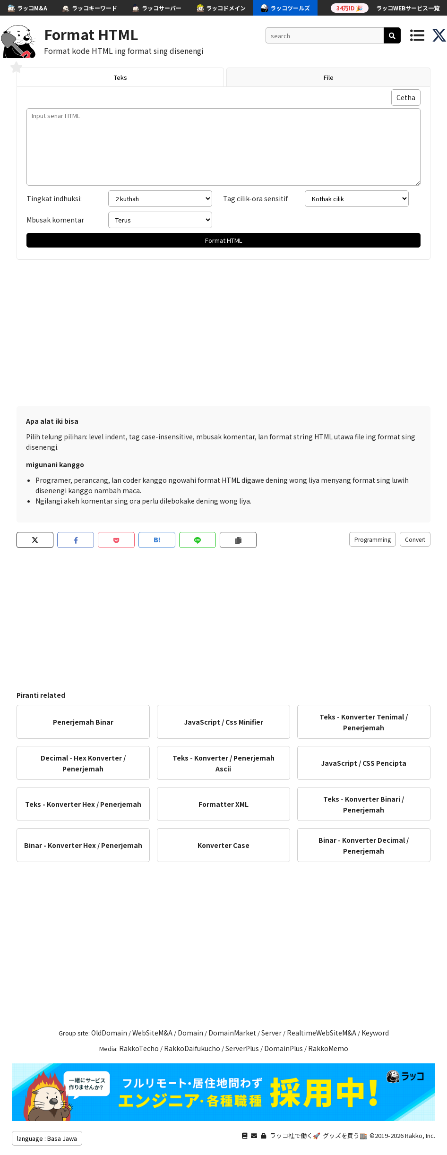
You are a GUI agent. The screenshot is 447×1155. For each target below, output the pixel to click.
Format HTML (91, 34)
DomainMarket (232, 1032)
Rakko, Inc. (420, 1135)
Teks (120, 77)
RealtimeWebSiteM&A (321, 1032)
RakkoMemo (328, 1048)
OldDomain (109, 1032)
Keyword (375, 1032)
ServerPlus (242, 1048)
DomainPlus (283, 1048)
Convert (415, 539)
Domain (190, 1032)
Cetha (405, 97)
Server (271, 1032)
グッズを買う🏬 (345, 1135)
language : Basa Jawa (47, 1138)
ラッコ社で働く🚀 (295, 1135)
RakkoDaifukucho (192, 1048)
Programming (372, 539)
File (329, 77)
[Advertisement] (223, 331)
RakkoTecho (139, 1048)
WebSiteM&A (152, 1032)
